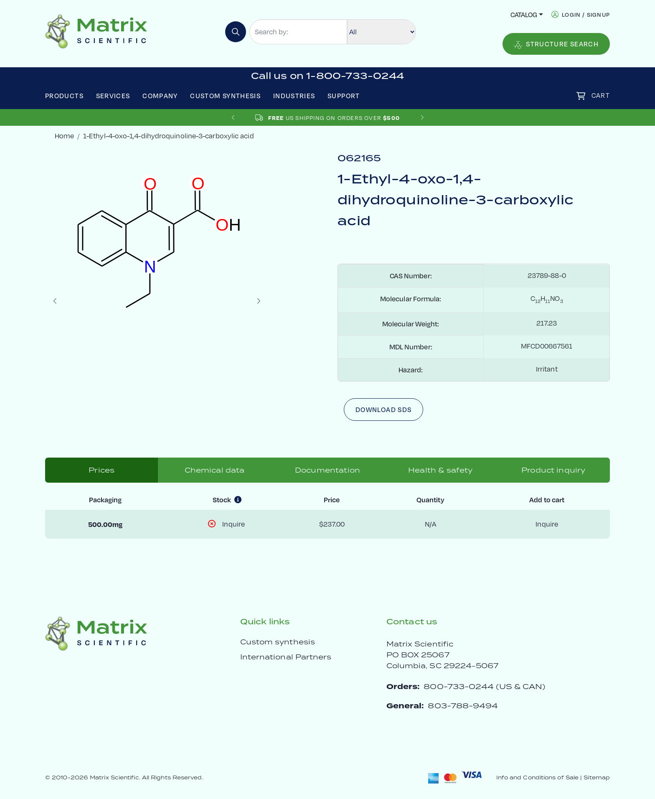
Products (64, 95)
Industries (294, 95)
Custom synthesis (277, 641)
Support (344, 95)
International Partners (286, 657)
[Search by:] (298, 31)
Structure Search (556, 44)
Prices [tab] (101, 470)
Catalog (523, 14)
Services (113, 95)
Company (160, 95)
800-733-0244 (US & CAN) (484, 686)
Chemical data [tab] (215, 470)
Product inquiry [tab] (553, 470)
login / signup (586, 14)
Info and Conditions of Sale (537, 777)
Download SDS (383, 409)
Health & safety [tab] (440, 470)
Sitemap (597, 777)
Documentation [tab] (327, 470)
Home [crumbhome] (64, 136)
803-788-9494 (463, 705)
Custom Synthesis (225, 95)
